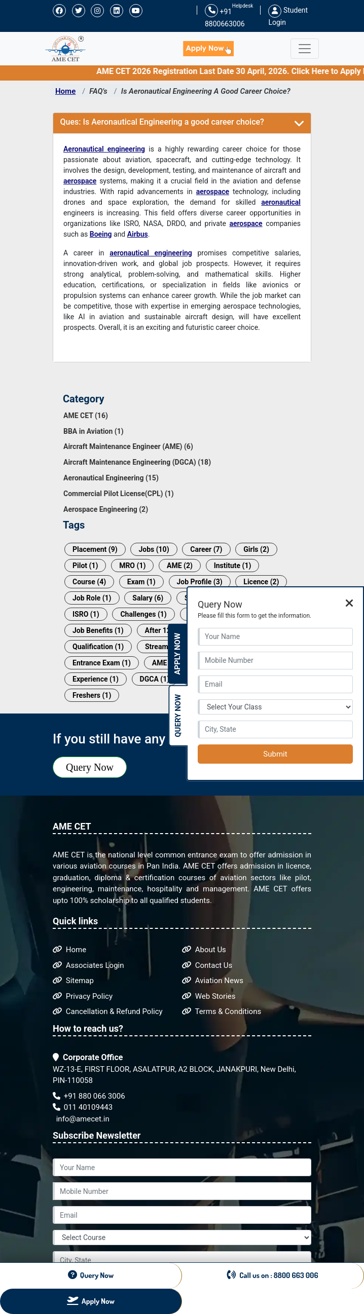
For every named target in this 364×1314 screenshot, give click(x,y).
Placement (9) (95, 549)
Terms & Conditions (221, 1011)
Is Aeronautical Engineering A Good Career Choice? (205, 91)
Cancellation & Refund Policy (108, 1011)
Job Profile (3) (200, 582)
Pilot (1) (85, 565)
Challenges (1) (143, 614)
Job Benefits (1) (98, 630)
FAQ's (98, 91)
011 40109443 (83, 1107)
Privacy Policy (83, 996)
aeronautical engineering (151, 253)
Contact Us (207, 965)
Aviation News (212, 980)
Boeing (101, 234)
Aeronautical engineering (104, 149)
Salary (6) (147, 598)
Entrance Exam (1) (101, 663)
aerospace (79, 181)
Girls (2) (256, 549)
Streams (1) (164, 647)
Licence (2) (261, 582)
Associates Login (88, 965)
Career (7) (206, 549)
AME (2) (180, 565)
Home (65, 91)
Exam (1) (141, 582)
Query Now (90, 767)
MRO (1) (132, 565)
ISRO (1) (85, 614)
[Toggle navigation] (304, 49)
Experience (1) (95, 679)
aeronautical (281, 202)
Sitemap (73, 980)
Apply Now (177, 654)
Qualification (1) (98, 647)
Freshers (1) (91, 695)
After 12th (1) (166, 630)
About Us (204, 949)
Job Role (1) (92, 598)
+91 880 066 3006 (89, 1096)
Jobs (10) (153, 549)
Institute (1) (232, 565)
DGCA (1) (155, 679)
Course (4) (89, 582)
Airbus (137, 234)
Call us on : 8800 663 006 (272, 1275)
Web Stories (209, 996)
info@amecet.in (82, 1118)
